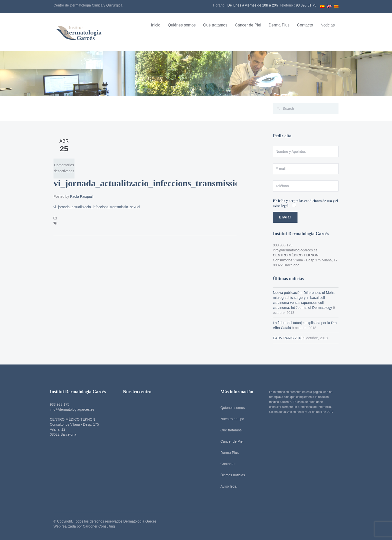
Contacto (305, 25)
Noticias (327, 25)
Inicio (155, 25)
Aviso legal (228, 486)
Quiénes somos (182, 25)
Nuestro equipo (231, 419)
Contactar (227, 464)
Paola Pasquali (81, 196)
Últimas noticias (232, 475)
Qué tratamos (215, 25)
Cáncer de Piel (248, 25)
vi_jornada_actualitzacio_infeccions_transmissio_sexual (97, 207)
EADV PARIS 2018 (287, 338)
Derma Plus (279, 25)
